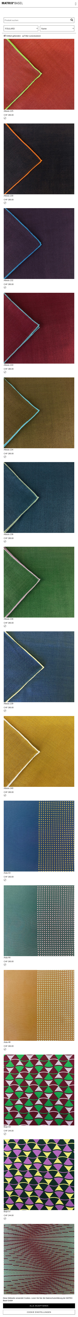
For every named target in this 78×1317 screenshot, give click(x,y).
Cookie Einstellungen (39, 1312)
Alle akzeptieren (39, 1306)
